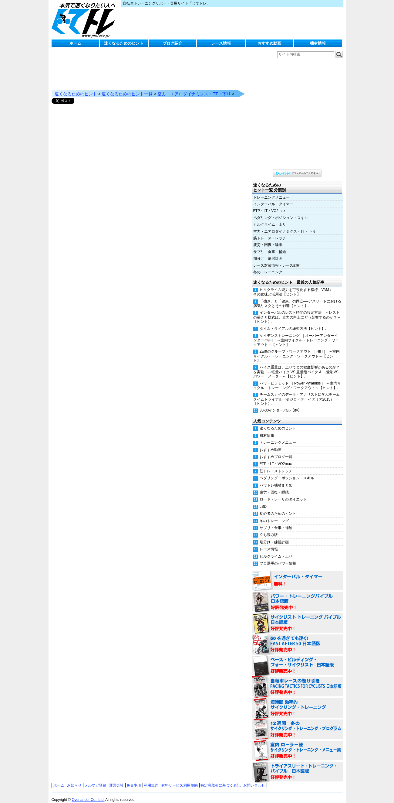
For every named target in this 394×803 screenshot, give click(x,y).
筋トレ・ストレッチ (269, 232)
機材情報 (318, 43)
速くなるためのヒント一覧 (127, 87)
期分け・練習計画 (267, 252)
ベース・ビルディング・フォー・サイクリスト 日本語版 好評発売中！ (297, 659)
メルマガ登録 (95, 779)
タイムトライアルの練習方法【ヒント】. (293, 322)
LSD (263, 500)
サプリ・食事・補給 (269, 246)
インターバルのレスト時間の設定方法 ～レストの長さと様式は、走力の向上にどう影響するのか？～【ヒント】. (297, 311)
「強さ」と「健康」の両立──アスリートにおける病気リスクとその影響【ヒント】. (297, 297)
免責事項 (133, 779)
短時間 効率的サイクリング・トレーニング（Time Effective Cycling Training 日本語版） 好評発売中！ (297, 702)
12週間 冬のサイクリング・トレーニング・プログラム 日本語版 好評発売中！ (297, 723)
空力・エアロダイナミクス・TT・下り (194, 87)
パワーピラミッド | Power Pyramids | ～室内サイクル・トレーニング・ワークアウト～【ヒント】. (297, 379)
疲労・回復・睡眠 (267, 239)
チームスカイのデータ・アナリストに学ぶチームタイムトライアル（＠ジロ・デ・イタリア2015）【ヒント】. (296, 393)
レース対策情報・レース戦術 (277, 259)
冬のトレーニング (267, 266)
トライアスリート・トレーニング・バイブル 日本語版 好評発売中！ (297, 766)
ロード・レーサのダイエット (283, 493)
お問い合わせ (254, 779)
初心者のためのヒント (278, 507)
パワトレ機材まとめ (276, 479)
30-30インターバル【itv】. (281, 404)
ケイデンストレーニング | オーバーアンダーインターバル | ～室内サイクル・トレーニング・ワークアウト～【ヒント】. (296, 334)
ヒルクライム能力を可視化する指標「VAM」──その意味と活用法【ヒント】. (295, 286)
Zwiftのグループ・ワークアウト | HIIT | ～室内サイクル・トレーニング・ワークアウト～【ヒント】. (296, 350)
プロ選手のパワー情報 (278, 557)
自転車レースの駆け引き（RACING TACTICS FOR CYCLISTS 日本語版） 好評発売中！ (297, 681)
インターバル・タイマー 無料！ (297, 574)
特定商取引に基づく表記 (220, 779)
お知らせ (74, 779)
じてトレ (85, 19)
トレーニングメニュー (271, 191)
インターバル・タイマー (273, 198)
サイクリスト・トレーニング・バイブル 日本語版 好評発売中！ (297, 617)
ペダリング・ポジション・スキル (280, 212)
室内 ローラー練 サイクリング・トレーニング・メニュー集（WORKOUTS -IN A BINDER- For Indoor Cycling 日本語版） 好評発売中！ (297, 744)
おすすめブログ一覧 (276, 451)
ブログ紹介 (172, 43)
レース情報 (221, 43)
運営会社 (116, 779)
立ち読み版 (269, 529)
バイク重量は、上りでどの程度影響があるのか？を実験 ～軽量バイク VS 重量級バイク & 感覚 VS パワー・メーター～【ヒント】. (296, 365)
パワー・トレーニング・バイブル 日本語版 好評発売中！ (297, 596)
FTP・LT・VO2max (269, 205)
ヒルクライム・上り (269, 218)
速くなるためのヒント (123, 43)
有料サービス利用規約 (179, 779)
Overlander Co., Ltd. (88, 793)
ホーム (75, 43)
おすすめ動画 (269, 43)
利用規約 (151, 779)
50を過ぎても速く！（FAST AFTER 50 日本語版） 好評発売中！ (297, 638)
